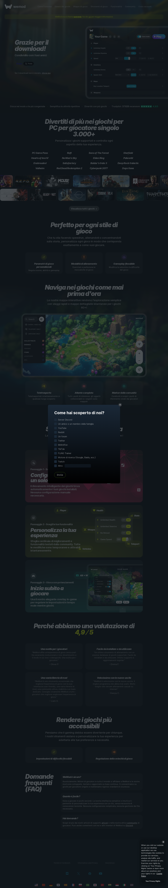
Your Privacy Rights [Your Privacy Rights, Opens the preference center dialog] (153, 881)
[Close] (163, 841)
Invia (60, 474)
